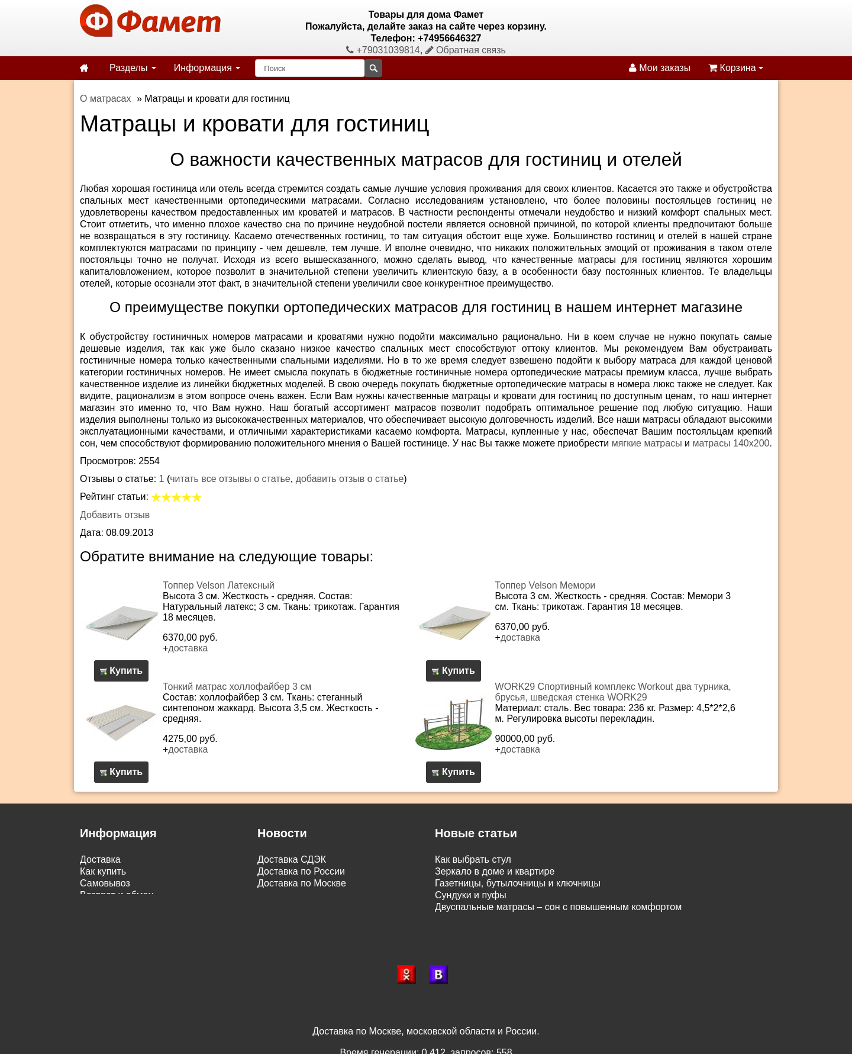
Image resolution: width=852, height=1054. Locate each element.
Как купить (103, 871)
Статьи (95, 907)
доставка (188, 648)
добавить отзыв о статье (350, 479)
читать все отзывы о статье (230, 479)
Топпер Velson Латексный (219, 585)
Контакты (100, 919)
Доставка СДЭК (291, 859)
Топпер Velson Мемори (545, 585)
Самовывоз (105, 883)
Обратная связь (465, 50)
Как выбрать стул (473, 859)
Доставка (100, 859)
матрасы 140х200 (730, 443)
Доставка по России (301, 871)
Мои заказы (659, 68)
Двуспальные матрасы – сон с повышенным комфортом (558, 907)
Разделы (132, 68)
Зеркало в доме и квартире (494, 871)
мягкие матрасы (647, 443)
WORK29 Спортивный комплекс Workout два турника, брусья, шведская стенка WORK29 (613, 692)
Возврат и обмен (116, 895)
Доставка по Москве (301, 883)
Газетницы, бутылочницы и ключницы (518, 883)
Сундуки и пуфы (470, 895)
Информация (207, 68)
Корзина (735, 68)
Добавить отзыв (115, 515)
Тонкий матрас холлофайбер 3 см (237, 687)
